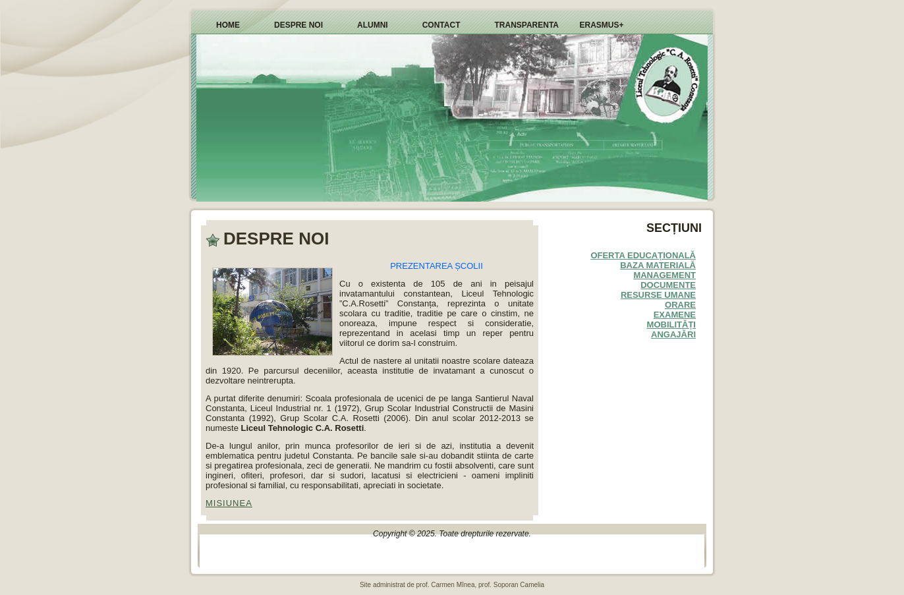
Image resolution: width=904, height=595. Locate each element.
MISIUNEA (229, 503)
